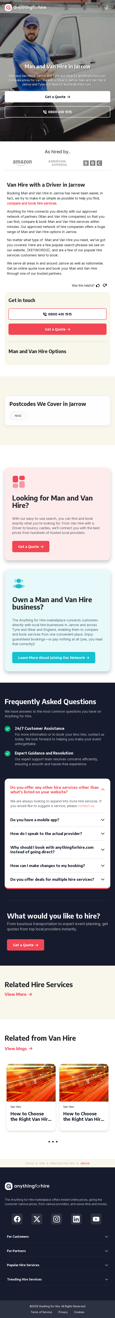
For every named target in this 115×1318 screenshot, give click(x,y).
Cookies (79, 1312)
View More (18, 994)
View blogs (18, 1048)
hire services (46, 203)
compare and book (21, 203)
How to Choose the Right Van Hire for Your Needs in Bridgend (30, 1116)
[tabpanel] (31, 1097)
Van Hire (15, 1107)
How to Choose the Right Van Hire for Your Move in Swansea (83, 1116)
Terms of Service (41, 1312)
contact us (86, 806)
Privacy (63, 1312)
